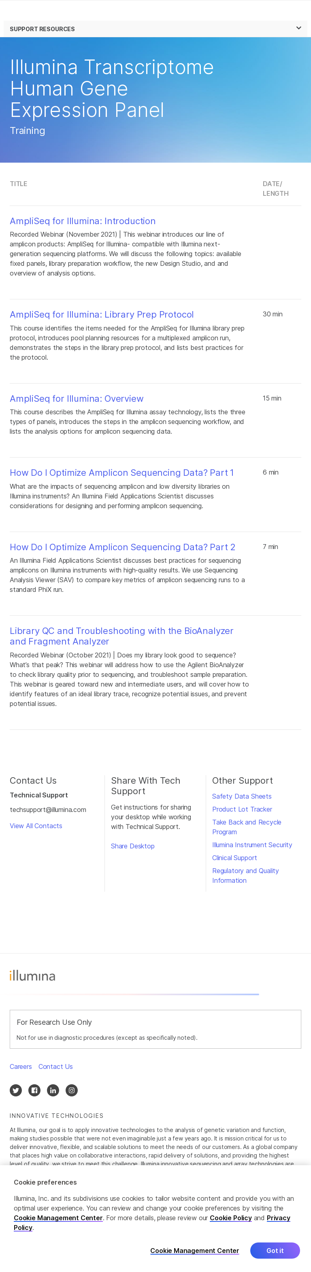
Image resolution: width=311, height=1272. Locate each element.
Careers (21, 1066)
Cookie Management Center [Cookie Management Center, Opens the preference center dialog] (194, 1253)
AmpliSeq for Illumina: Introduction (83, 221)
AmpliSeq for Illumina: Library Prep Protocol (102, 314)
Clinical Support (234, 858)
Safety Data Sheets (242, 796)
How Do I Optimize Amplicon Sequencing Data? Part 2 (123, 547)
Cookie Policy (231, 1220)
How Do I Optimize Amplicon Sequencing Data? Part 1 (122, 472)
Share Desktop (133, 846)
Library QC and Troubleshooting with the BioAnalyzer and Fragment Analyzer (122, 636)
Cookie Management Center (58, 1220)
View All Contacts (36, 826)
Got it (275, 1253)
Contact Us (55, 1066)
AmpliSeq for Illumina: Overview (77, 398)
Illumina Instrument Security (252, 845)
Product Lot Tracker (242, 809)
